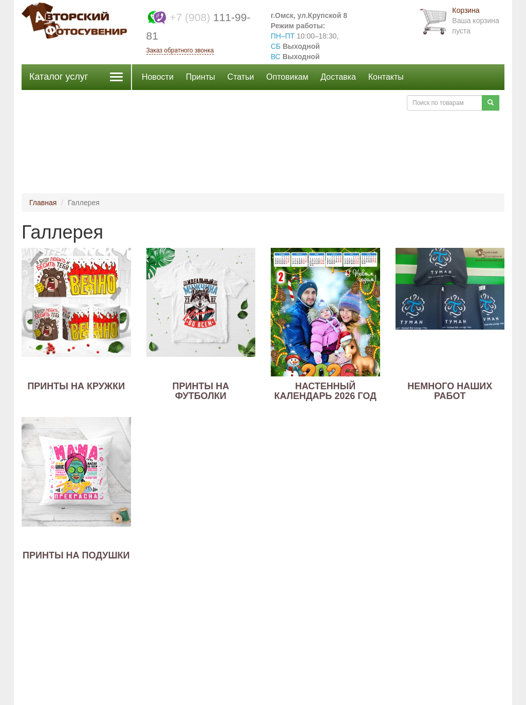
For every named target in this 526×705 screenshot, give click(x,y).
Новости (158, 77)
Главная (43, 202)
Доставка (338, 77)
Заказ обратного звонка (180, 50)
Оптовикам (287, 77)
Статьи (241, 77)
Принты (200, 77)
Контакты (386, 77)
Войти (385, 102)
